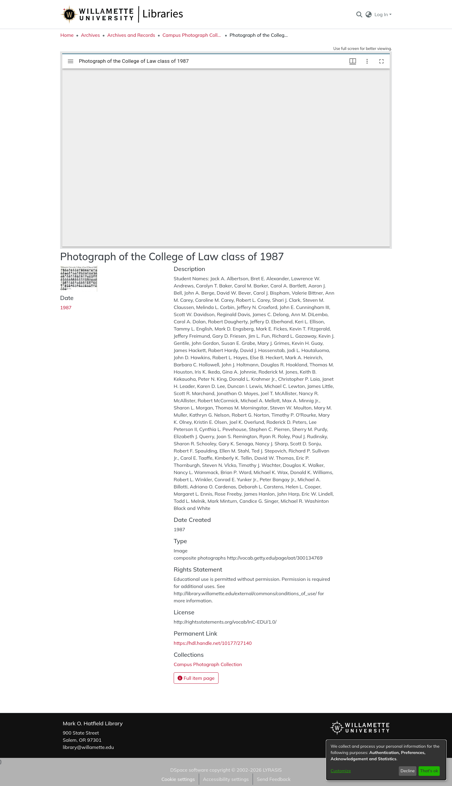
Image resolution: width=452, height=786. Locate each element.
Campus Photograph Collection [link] (192, 35)
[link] (208, 664)
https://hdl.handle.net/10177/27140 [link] (213, 643)
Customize (341, 770)
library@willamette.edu (88, 747)
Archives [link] (90, 35)
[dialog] (386, 760)
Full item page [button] (196, 678)
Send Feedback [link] (274, 779)
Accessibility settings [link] (226, 779)
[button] (359, 14)
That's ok (429, 770)
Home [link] (67, 35)
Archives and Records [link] (131, 35)
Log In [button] (382, 14)
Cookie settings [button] (178, 779)
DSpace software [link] (189, 770)
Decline (408, 770)
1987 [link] (65, 307)
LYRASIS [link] (272, 770)
